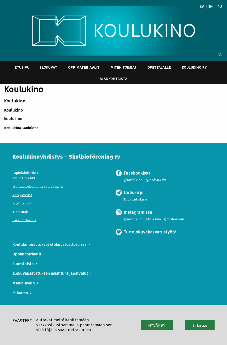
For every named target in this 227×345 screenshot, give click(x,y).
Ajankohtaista (114, 79)
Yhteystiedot (22, 194)
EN (210, 7)
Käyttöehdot (22, 203)
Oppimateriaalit (84, 67)
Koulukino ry (194, 67)
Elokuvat (48, 67)
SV (202, 7)
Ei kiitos (199, 325)
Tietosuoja (20, 211)
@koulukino (132, 179)
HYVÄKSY (156, 325)
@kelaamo (153, 218)
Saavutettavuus (24, 219)
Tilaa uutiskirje (135, 199)
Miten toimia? (123, 67)
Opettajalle (159, 67)
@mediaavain (156, 179)
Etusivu (22, 67)
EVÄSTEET (22, 320)
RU (219, 7)
